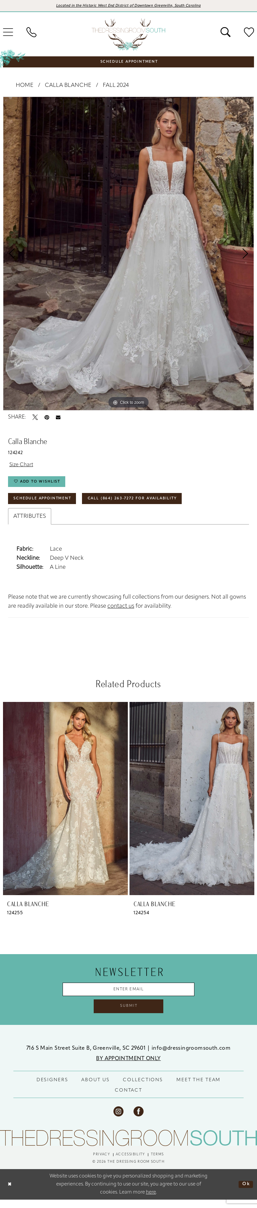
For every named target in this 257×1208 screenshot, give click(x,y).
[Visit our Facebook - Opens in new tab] (139, 1120)
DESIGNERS (52, 1088)
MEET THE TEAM (198, 1088)
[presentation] (65, 804)
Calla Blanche (68, 86)
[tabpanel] (128, 254)
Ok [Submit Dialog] (245, 1192)
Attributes (29, 522)
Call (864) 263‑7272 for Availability (145, 503)
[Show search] (225, 33)
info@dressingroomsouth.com (191, 1056)
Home (24, 86)
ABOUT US (95, 1088)
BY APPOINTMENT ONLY (128, 1067)
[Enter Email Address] (128, 995)
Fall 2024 (116, 86)
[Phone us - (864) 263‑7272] (31, 33)
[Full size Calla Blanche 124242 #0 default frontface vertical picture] (128, 254)
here (151, 1200)
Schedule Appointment (46, 503)
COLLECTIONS (143, 1088)
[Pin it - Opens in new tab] (47, 418)
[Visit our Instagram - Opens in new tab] (118, 1120)
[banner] (128, 35)
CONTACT (128, 1098)
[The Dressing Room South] (128, 1146)
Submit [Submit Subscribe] (128, 1014)
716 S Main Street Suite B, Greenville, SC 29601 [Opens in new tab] (86, 1056)
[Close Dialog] (10, 1193)
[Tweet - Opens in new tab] (35, 418)
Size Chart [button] (22, 466)
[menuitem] (31, 33)
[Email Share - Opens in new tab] (58, 418)
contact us (120, 611)
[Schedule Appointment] (128, 62)
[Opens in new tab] (128, 6)
